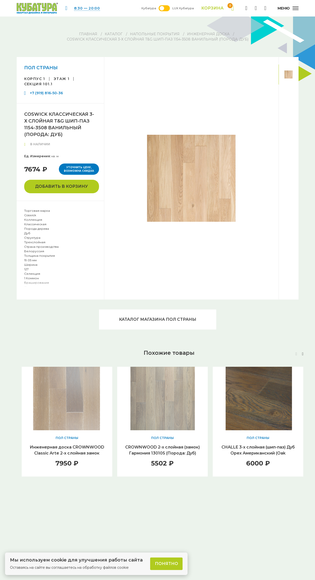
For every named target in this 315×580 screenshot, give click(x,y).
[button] (303, 354)
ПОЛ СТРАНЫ (41, 67)
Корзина (217, 8)
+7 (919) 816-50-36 (46, 93)
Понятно (166, 563)
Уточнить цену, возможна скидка (79, 169)
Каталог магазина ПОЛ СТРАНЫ (157, 319)
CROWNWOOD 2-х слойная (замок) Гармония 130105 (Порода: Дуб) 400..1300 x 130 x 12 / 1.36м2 (162, 453)
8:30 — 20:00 (87, 8)
